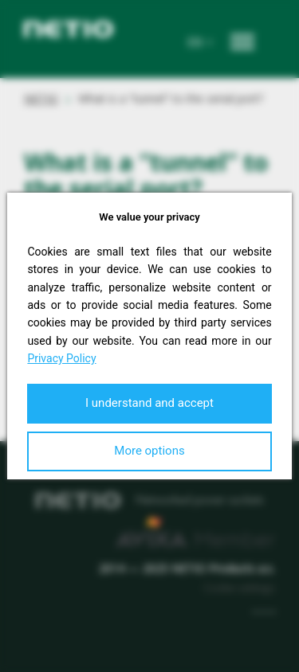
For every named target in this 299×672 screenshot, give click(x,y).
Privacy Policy (61, 358)
